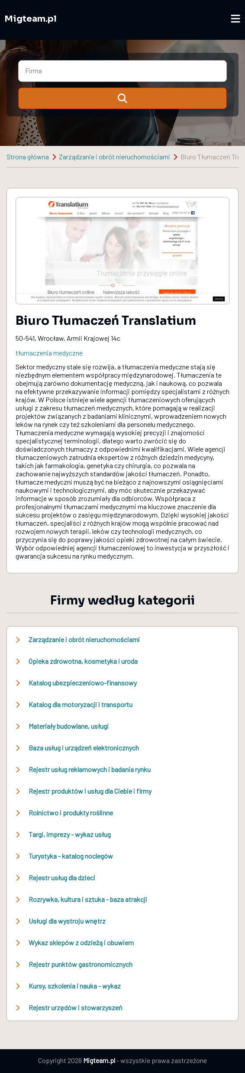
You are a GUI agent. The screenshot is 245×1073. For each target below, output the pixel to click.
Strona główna (27, 156)
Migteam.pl (30, 18)
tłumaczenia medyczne (49, 353)
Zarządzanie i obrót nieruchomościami (114, 156)
